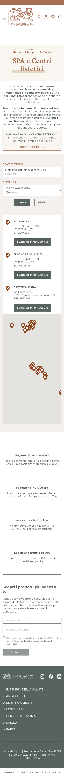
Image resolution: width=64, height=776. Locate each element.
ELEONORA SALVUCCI (28, 254)
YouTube (59, 676)
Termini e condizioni (51, 772)
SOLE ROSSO (22, 221)
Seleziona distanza (17, 188)
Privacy (36, 772)
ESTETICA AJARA (25, 287)
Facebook (51, 676)
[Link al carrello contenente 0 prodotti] (59, 16)
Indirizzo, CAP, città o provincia (25, 170)
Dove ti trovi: (13, 164)
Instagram (42, 676)
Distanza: (10, 182)
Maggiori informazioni (32, 242)
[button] (34, 368)
